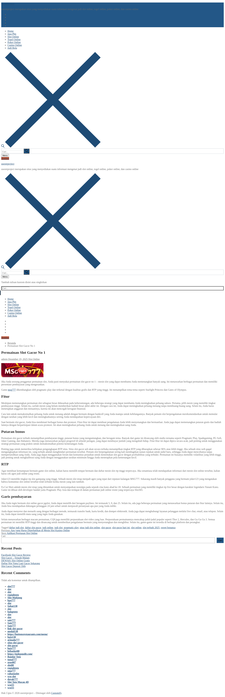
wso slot (12, 676)
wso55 (11, 685)
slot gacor (106, 527)
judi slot (58, 527)
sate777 (11, 620)
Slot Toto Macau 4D (18, 682)
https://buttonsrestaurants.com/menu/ (28, 634)
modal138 (13, 631)
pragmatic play (71, 527)
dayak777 (13, 679)
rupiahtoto (13, 594)
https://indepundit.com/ (20, 654)
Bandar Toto (14, 656)
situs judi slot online (90, 527)
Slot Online (34, 359)
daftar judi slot (16, 527)
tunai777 (12, 659)
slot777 (11, 586)
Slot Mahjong (15, 597)
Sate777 (12, 623)
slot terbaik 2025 (151, 527)
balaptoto (13, 611)
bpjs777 (12, 648)
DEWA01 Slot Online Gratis (15, 560)
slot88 (11, 665)
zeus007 (12, 662)
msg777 (12, 389)
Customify (56, 693)
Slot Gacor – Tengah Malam (15, 557)
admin (4, 359)
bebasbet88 (13, 651)
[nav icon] (5, 155)
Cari (3, 536)
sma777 (12, 670)
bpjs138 (12, 637)
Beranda (12, 343)
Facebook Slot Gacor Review (16, 555)
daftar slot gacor (33, 527)
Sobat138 (12, 606)
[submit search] (26, 151)
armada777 (14, 640)
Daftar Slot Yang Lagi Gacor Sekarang (20, 563)
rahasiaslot (13, 673)
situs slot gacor (15, 642)
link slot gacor (15, 628)
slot (9, 589)
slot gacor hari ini (121, 527)
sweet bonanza (168, 527)
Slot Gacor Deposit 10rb (13, 566)
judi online (47, 527)
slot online (136, 527)
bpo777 (11, 600)
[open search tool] (51, 146)
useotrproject (7, 4)
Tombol (5, 158)
